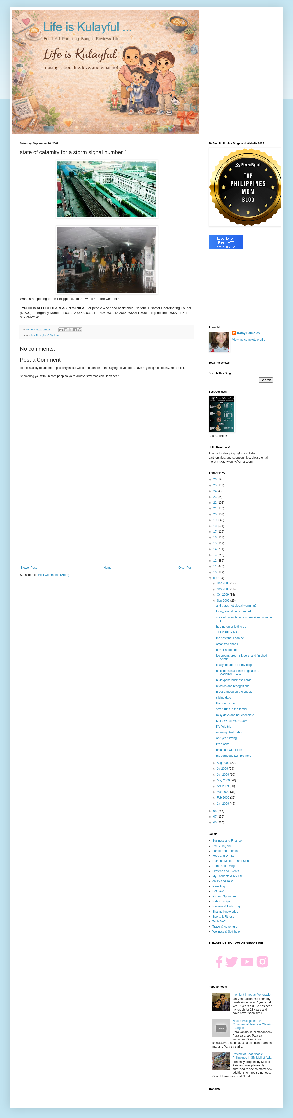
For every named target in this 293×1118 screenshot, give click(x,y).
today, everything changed (233, 611)
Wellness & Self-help (226, 931)
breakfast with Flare (229, 750)
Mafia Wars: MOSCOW (231, 721)
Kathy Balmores (248, 333)
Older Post (185, 567)
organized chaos (227, 644)
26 (215, 479)
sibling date (223, 697)
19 (215, 520)
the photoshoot (226, 703)
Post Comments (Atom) (53, 575)
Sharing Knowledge (225, 911)
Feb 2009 (223, 797)
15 (215, 543)
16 (215, 537)
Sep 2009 (223, 600)
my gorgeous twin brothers (233, 755)
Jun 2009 (223, 774)
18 (215, 526)
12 (215, 560)
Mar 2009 (223, 792)
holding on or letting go (231, 626)
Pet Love (218, 891)
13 (215, 555)
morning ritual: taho (229, 732)
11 (215, 566)
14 (215, 549)
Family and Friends (225, 851)
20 (215, 514)
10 (215, 572)
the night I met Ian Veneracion (252, 994)
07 (215, 816)
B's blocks (222, 744)
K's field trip (223, 726)
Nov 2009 (223, 589)
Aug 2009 (223, 763)
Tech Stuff (218, 921)
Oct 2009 (223, 594)
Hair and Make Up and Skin (230, 861)
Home (107, 567)
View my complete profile (248, 339)
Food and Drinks (223, 855)
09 (215, 578)
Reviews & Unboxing (226, 906)
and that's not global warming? (236, 605)
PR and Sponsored (224, 896)
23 (215, 497)
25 (215, 485)
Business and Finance (227, 840)
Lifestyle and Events (225, 871)
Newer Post (29, 567)
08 (215, 811)
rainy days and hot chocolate (235, 715)
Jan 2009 (223, 803)
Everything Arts (222, 846)
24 (215, 491)
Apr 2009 (223, 786)
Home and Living (223, 866)
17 (215, 531)
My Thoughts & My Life (45, 335)
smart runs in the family (231, 709)
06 (215, 822)
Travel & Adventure (225, 926)
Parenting (218, 886)
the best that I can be (230, 638)
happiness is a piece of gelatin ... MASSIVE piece (237, 672)
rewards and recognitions (232, 686)
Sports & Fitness (223, 916)
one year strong (226, 738)
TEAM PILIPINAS (227, 632)
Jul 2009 (223, 768)
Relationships (221, 901)
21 (215, 508)
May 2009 (224, 780)
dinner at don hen (227, 650)
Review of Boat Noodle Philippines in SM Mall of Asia (252, 1055)
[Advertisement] (107, 525)
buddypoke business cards (233, 680)
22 (215, 502)
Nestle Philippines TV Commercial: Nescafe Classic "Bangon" (252, 1024)
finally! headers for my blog (234, 665)
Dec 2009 (223, 583)
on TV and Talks (223, 881)
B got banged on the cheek (234, 691)
